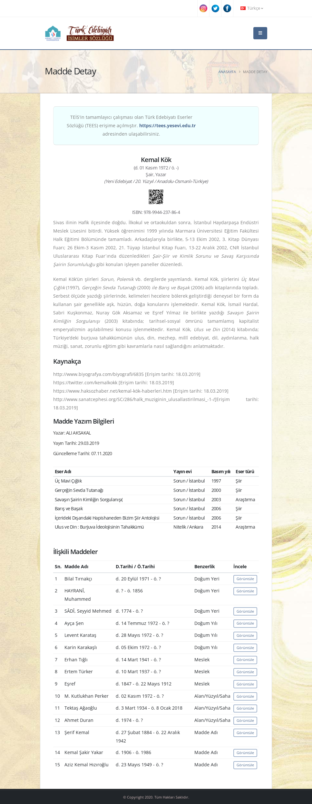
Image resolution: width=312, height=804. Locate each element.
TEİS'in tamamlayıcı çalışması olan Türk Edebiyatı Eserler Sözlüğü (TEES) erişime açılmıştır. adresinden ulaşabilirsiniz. (131, 125)
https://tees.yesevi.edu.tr (167, 125)
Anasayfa (227, 71)
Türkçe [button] (251, 8)
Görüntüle (245, 578)
